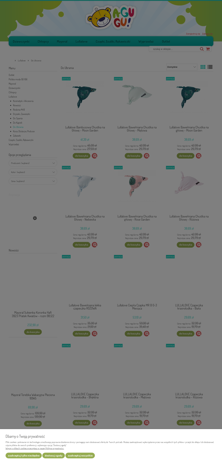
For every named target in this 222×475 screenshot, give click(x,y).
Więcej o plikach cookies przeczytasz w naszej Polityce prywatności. (35, 448)
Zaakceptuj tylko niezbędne (24, 455)
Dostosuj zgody (53, 455)
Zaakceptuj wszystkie (80, 455)
